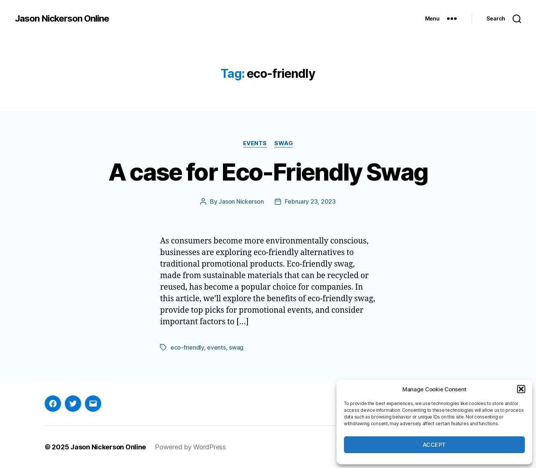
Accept (434, 444)
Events (255, 143)
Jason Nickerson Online (62, 18)
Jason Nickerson (241, 201)
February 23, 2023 (310, 201)
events (216, 347)
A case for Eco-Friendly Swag (268, 171)
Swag (283, 143)
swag (236, 347)
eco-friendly (187, 347)
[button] (521, 389)
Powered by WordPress (190, 447)
